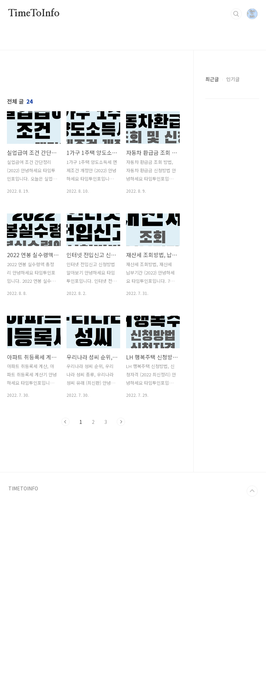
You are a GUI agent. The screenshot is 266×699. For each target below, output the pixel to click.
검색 (236, 14)
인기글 (233, 79)
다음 (121, 519)
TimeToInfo (34, 13)
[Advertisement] (93, 134)
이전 (65, 519)
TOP (252, 685)
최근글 (212, 79)
